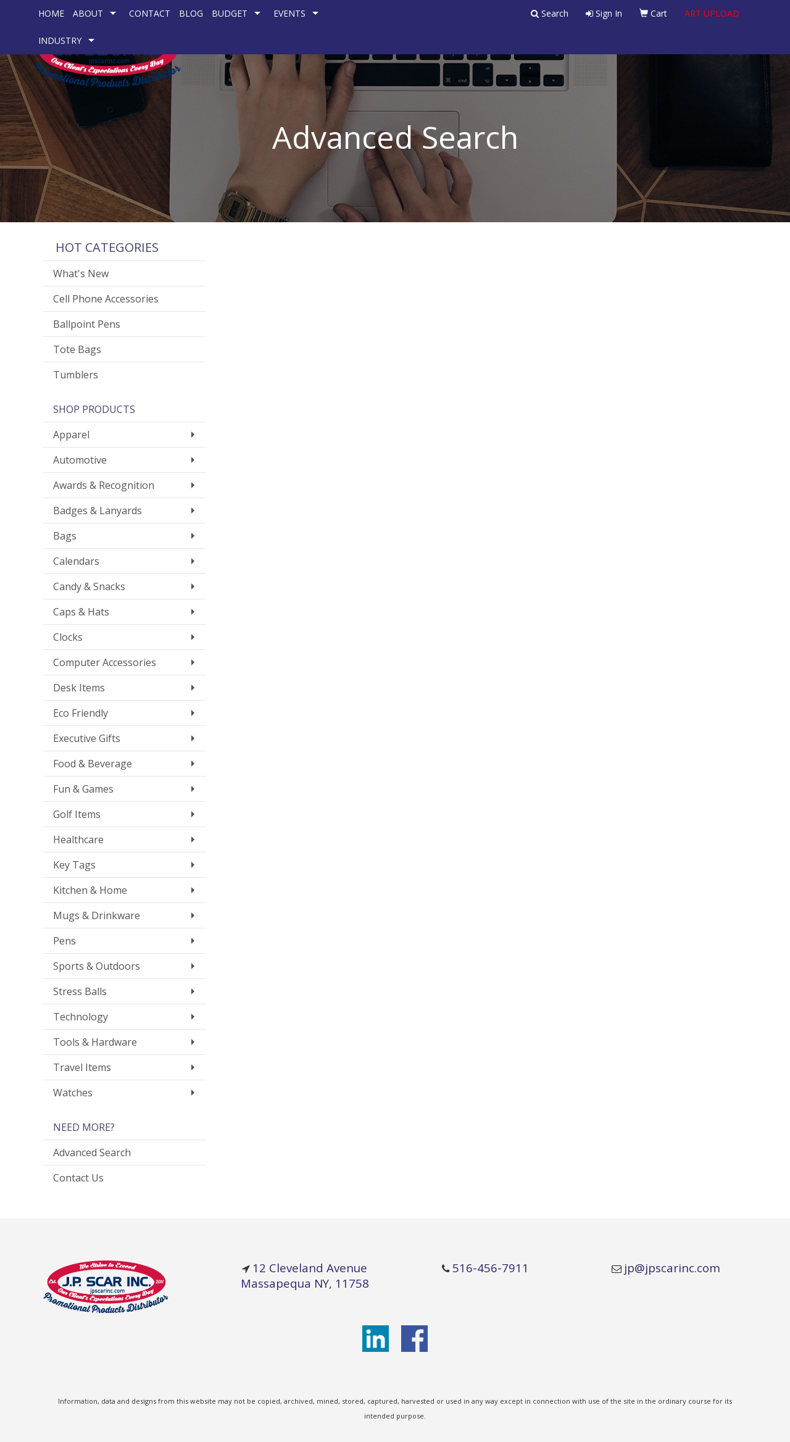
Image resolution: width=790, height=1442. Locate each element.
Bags (65, 536)
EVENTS (289, 13)
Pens (64, 941)
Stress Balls (80, 991)
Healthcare (78, 839)
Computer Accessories (104, 662)
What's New (81, 273)
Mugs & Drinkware (96, 915)
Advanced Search (92, 1152)
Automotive (80, 460)
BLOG (191, 13)
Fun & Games (83, 789)
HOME (51, 13)
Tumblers (75, 374)
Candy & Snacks (89, 586)
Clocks (68, 637)
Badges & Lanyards (97, 510)
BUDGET (229, 13)
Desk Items (79, 687)
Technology (80, 1016)
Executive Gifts (86, 738)
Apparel (71, 434)
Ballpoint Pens (86, 324)
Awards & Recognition (103, 485)
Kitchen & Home (90, 890)
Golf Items (77, 814)
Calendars (76, 561)
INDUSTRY (59, 40)
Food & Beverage (92, 763)
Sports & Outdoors (96, 966)
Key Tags (74, 865)
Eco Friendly (80, 713)
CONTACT (149, 13)
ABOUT (88, 13)
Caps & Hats (81, 612)
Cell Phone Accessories (106, 299)
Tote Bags (77, 349)
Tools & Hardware (95, 1042)
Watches (73, 1092)
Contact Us (78, 1178)
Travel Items (82, 1067)
